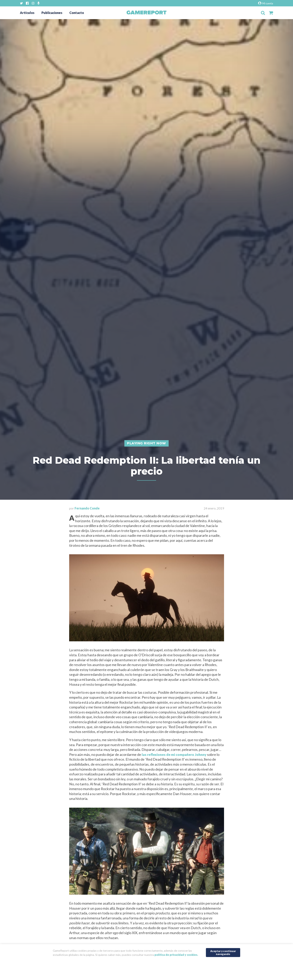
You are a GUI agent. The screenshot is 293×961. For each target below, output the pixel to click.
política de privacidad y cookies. (176, 954)
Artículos (27, 13)
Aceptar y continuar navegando (223, 952)
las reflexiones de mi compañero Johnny (174, 754)
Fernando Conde (87, 508)
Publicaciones (51, 13)
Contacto (76, 13)
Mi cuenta (265, 3)
